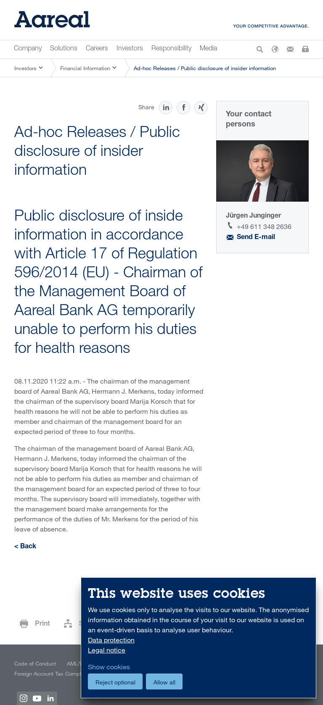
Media (208, 49)
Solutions (63, 49)
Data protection (111, 640)
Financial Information (85, 68)
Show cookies (109, 667)
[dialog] (198, 638)
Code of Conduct (35, 663)
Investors (129, 49)
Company (28, 49)
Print (42, 624)
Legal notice (106, 650)
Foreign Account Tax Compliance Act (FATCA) (69, 673)
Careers (97, 49)
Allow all (164, 682)
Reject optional (115, 682)
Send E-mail (256, 237)
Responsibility (171, 49)
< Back (25, 547)
